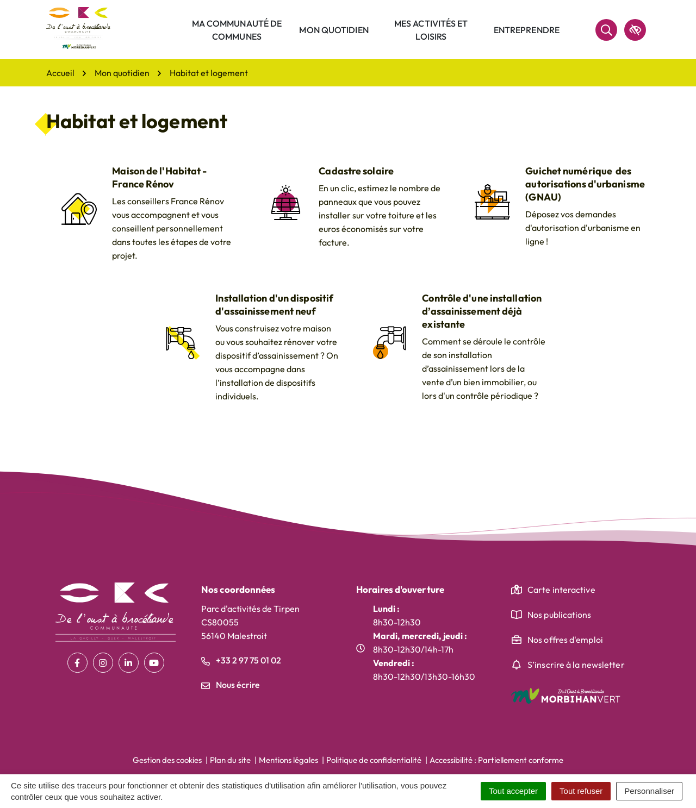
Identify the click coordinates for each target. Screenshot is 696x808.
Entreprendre (527, 29)
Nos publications (559, 614)
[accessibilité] (635, 30)
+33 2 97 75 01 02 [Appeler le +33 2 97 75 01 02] (241, 660)
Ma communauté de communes (237, 30)
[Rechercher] (606, 30)
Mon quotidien (333, 29)
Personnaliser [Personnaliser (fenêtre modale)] (649, 791)
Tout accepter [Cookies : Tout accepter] (513, 791)
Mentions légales (288, 760)
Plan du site (230, 760)
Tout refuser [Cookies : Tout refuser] (581, 791)
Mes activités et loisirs (431, 30)
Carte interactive (561, 589)
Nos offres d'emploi (565, 639)
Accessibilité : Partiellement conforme (496, 760)
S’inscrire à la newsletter (576, 664)
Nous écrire (230, 684)
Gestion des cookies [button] (167, 760)
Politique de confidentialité (373, 760)
